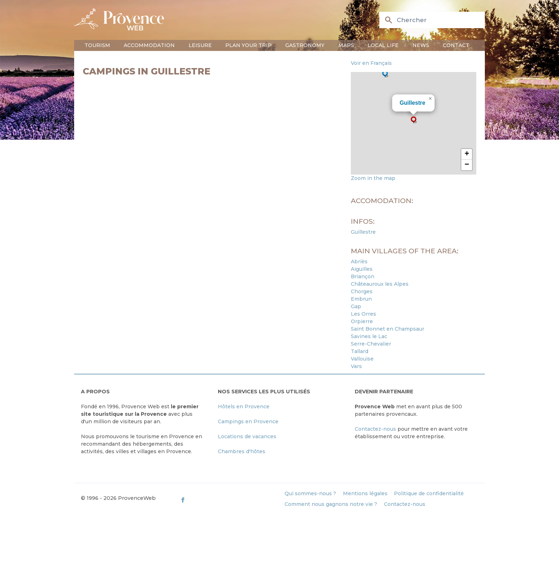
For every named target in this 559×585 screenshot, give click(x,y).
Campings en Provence (248, 421)
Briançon (362, 276)
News (420, 45)
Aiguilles (362, 269)
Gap (356, 306)
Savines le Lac (369, 336)
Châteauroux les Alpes (380, 284)
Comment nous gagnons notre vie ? (330, 504)
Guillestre (412, 103)
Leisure (200, 45)
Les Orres (363, 314)
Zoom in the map (373, 178)
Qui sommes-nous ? (310, 493)
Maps (346, 45)
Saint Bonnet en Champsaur (387, 329)
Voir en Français (371, 63)
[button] (413, 119)
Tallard (359, 351)
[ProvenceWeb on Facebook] (229, 499)
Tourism (97, 45)
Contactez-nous (375, 429)
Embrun (361, 299)
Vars (356, 366)
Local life (383, 45)
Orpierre (362, 321)
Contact (456, 45)
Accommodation (149, 45)
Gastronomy (304, 45)
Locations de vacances (247, 436)
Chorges (362, 291)
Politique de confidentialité (429, 493)
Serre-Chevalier (371, 344)
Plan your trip (248, 45)
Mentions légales (365, 493)
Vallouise (362, 359)
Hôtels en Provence (244, 406)
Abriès (359, 261)
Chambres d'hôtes (241, 451)
